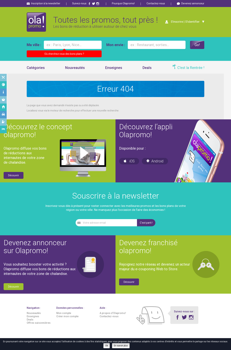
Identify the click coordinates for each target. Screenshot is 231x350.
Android (155, 162)
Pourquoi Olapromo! (123, 3)
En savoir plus (121, 345)
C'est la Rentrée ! (190, 68)
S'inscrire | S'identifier (184, 22)
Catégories (36, 68)
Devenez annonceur (192, 3)
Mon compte (63, 313)
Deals (147, 68)
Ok (106, 345)
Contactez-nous (156, 3)
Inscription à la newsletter (45, 3)
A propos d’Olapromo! (113, 313)
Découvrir (13, 175)
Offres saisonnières (39, 323)
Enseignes (113, 68)
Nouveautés (75, 68)
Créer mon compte (67, 316)
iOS (129, 162)
